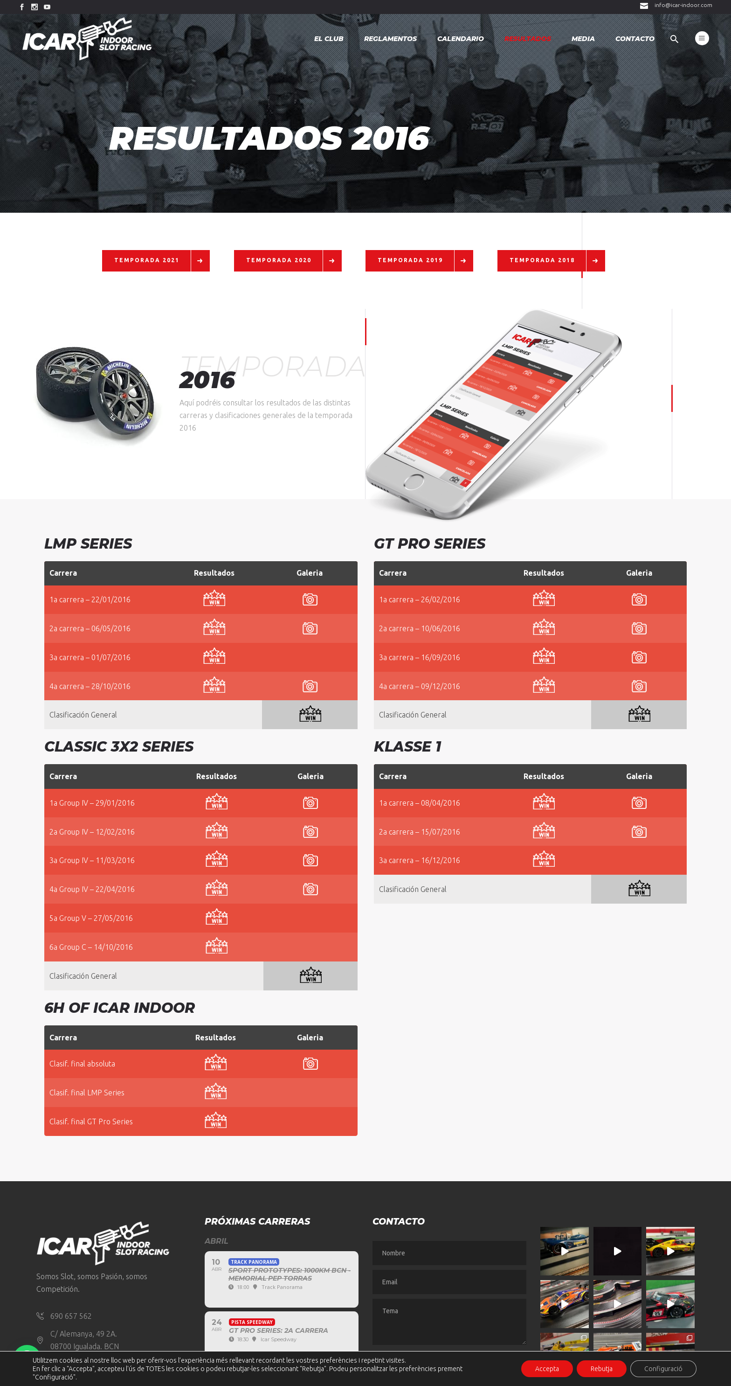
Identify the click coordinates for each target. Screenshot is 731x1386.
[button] (27, 1359)
